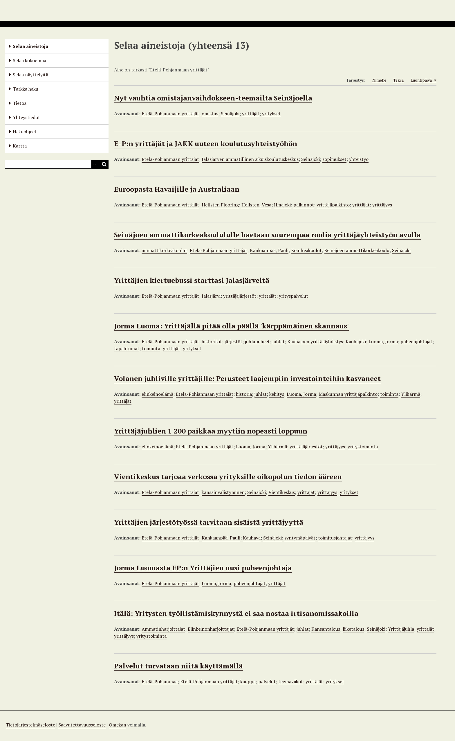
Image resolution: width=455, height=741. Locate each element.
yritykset (271, 113)
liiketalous (353, 629)
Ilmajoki (282, 205)
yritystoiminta (363, 446)
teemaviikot (290, 681)
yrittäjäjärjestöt (239, 296)
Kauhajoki (356, 341)
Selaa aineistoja (30, 46)
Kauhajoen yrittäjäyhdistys (315, 341)
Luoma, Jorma (383, 341)
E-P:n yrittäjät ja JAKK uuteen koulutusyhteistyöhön (205, 143)
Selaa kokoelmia (29, 60)
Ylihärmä (410, 394)
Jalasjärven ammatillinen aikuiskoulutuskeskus (250, 159)
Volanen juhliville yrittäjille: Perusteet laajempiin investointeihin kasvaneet (247, 378)
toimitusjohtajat (335, 538)
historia (244, 394)
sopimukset (334, 159)
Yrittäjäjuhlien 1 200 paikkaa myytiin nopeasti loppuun (210, 431)
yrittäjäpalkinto (333, 205)
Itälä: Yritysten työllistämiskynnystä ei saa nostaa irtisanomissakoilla (236, 613)
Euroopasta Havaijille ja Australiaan (176, 189)
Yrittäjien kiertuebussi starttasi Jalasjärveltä (191, 280)
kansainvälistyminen (223, 492)
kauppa (248, 681)
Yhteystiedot (26, 117)
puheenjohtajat (416, 341)
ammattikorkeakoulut (164, 250)
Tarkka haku (25, 89)
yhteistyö (359, 159)
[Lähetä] (104, 164)
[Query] (57, 164)
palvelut (267, 681)
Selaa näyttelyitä (30, 74)
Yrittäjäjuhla (401, 629)
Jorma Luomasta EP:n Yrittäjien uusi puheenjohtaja (203, 567)
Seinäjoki (230, 113)
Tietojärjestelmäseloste (30, 725)
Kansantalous (325, 629)
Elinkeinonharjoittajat (211, 629)
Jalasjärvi (211, 296)
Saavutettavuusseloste (82, 725)
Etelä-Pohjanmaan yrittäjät (170, 113)
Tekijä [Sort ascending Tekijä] (398, 80)
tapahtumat (126, 348)
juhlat (278, 341)
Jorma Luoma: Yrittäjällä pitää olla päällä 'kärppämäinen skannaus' (231, 325)
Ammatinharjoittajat (163, 629)
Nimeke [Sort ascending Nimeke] (379, 80)
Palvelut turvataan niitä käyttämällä (178, 665)
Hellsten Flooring (220, 205)
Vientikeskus (281, 492)
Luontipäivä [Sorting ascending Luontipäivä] (423, 80)
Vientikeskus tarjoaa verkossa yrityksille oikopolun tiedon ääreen (228, 476)
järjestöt (233, 341)
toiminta (151, 348)
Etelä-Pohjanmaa (160, 681)
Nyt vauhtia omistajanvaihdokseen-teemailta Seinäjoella (213, 97)
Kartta (20, 146)
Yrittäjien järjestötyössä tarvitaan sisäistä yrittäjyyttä (208, 522)
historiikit (212, 341)
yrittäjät (250, 113)
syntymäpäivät (299, 538)
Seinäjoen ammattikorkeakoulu (356, 250)
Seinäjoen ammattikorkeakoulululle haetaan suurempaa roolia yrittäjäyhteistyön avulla (267, 234)
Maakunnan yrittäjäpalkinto (348, 394)
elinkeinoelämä (157, 394)
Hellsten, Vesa (256, 205)
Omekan (117, 725)
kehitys (276, 394)
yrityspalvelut (293, 296)
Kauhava (252, 538)
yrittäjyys (382, 205)
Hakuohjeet (25, 131)
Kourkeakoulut (306, 250)
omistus (210, 113)
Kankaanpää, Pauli (269, 250)
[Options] (95, 164)
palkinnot (303, 205)
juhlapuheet (257, 341)
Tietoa (19, 103)
